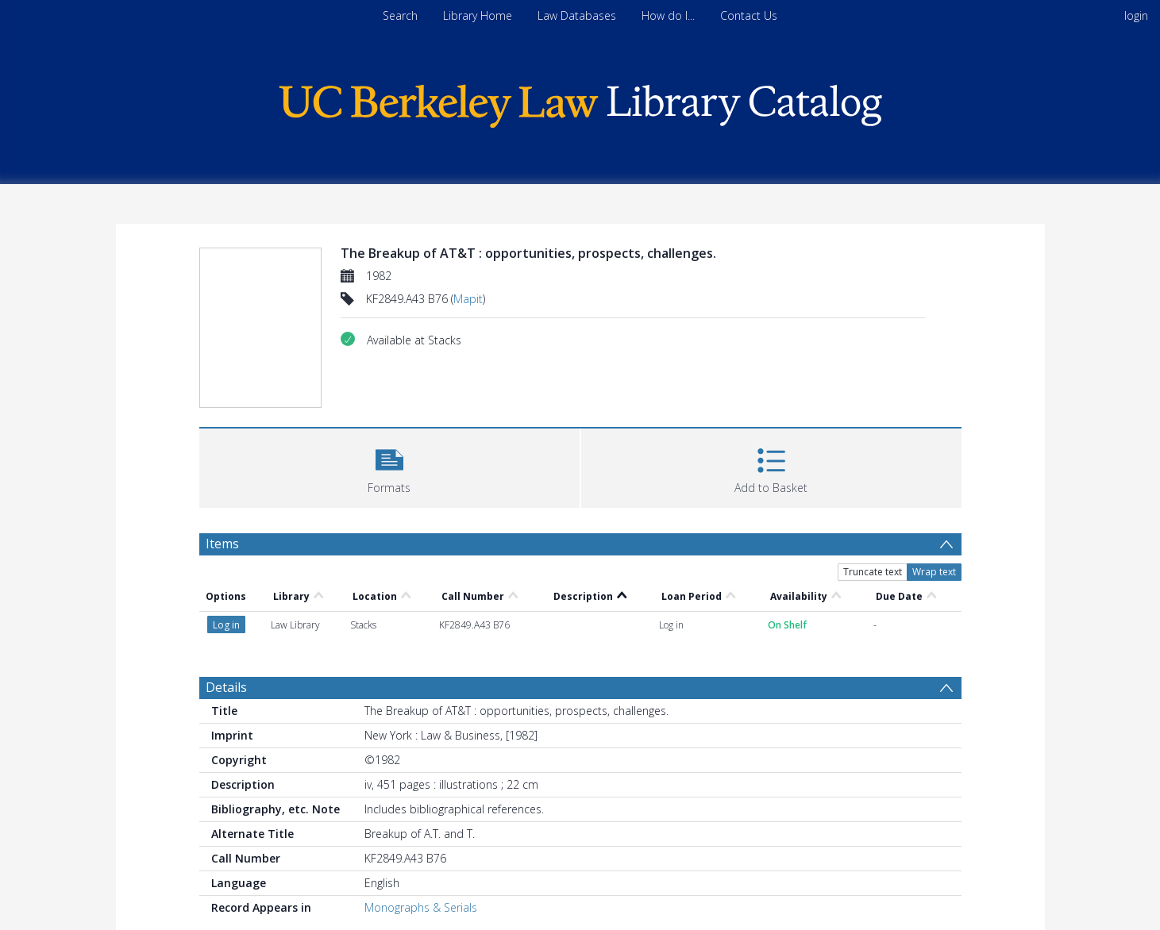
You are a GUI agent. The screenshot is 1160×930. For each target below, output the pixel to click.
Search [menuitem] (400, 15)
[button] (389, 466)
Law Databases (577, 15)
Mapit (468, 298)
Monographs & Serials (420, 907)
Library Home (477, 15)
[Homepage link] (580, 102)
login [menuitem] (1136, 15)
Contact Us (748, 15)
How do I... (668, 15)
